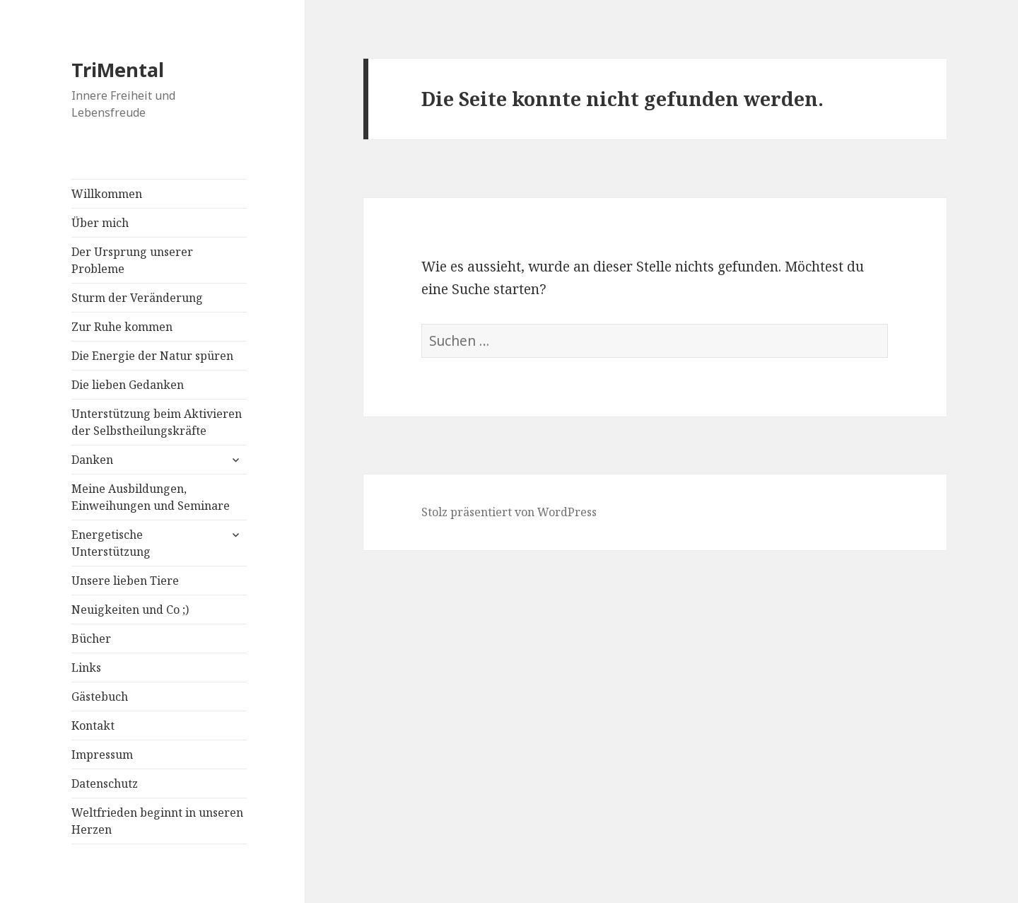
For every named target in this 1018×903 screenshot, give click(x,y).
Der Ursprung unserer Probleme (132, 260)
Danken (92, 459)
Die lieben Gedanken (127, 384)
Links (86, 667)
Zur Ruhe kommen (121, 326)
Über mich (100, 223)
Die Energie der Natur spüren (152, 355)
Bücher (91, 638)
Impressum (102, 754)
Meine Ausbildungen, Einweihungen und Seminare (150, 497)
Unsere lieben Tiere (125, 580)
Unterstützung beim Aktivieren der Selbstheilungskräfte (156, 422)
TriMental (117, 70)
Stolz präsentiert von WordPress (509, 512)
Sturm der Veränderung (137, 297)
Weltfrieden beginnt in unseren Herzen (157, 821)
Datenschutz (104, 783)
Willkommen (106, 194)
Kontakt (93, 725)
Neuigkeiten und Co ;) (130, 609)
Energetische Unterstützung (111, 543)
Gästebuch (99, 696)
